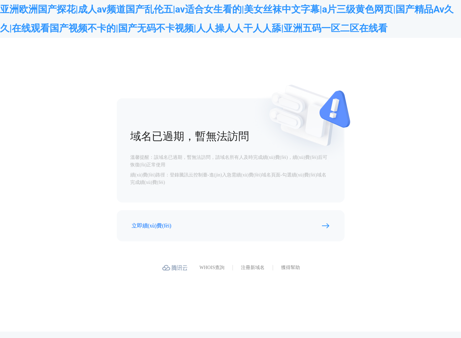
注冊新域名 (253, 267)
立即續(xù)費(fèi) (151, 225)
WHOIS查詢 (211, 267)
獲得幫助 (290, 267)
